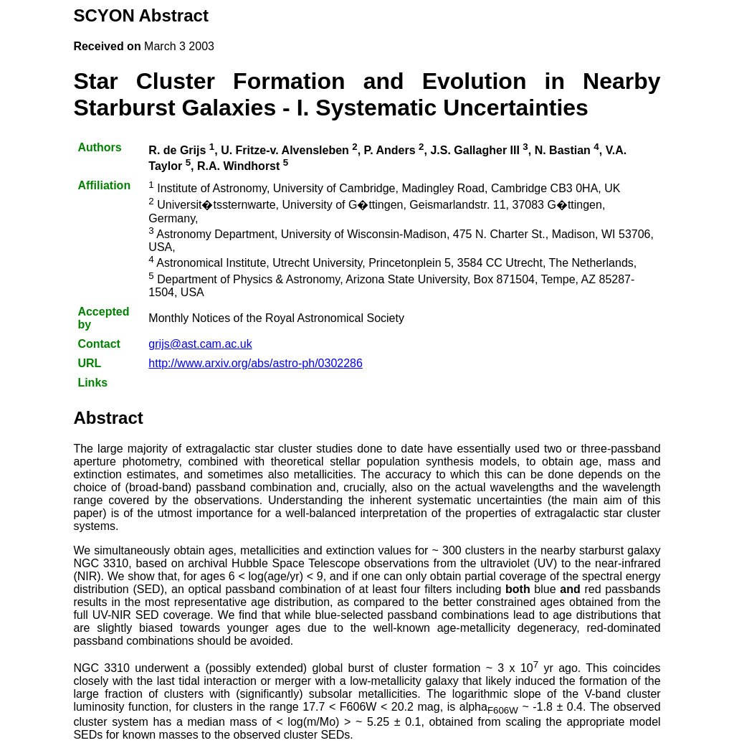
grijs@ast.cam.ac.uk (200, 344)
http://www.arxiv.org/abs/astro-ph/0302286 (255, 363)
